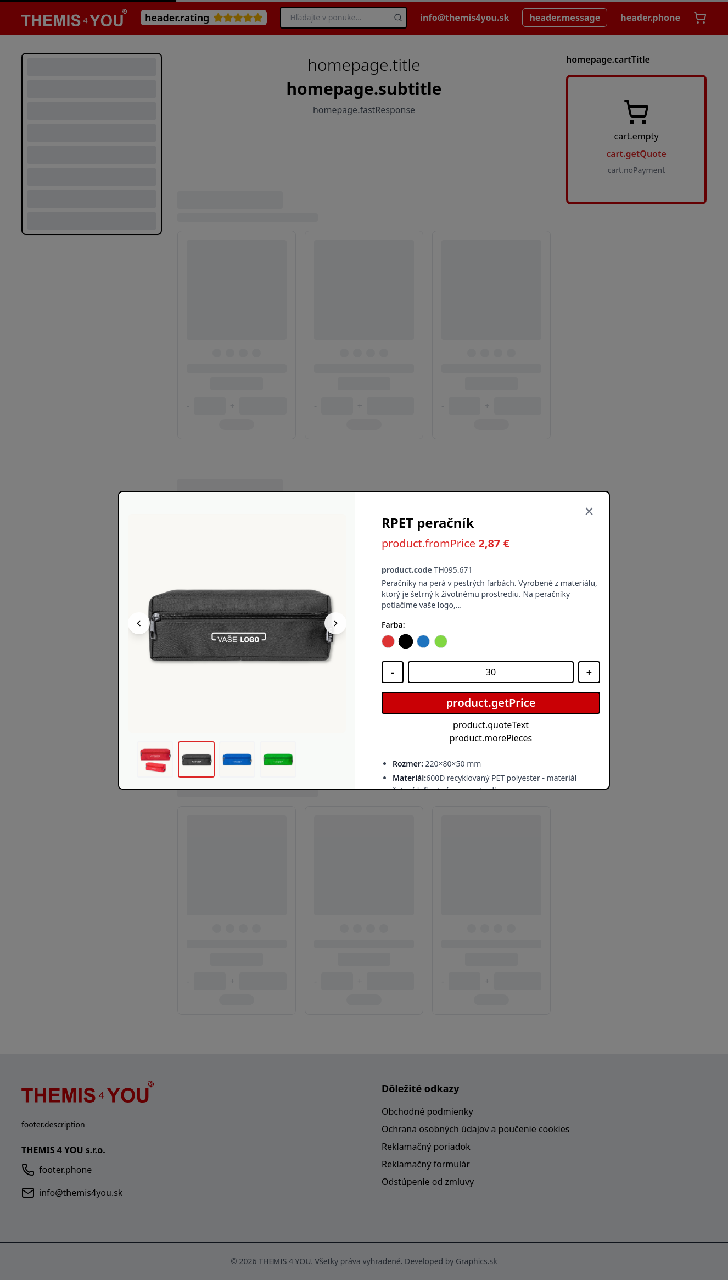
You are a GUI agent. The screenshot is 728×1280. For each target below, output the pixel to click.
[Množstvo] (491, 672)
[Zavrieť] (589, 512)
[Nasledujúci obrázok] (335, 623)
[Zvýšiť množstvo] (589, 672)
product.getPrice (491, 702)
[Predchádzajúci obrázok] (139, 623)
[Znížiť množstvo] (393, 672)
